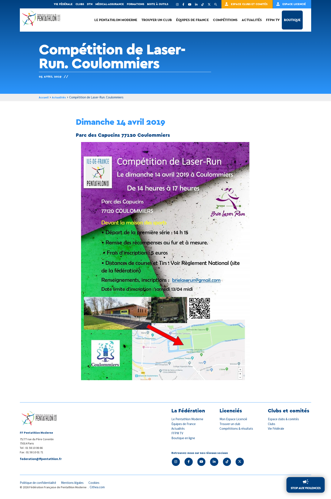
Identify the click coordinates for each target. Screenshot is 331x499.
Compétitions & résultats (238, 429)
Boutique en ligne (184, 438)
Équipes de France (192, 20)
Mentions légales (76, 483)
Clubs (80, 4)
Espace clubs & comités (284, 419)
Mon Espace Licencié (234, 419)
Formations (135, 4)
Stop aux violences (304, 488)
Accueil (44, 97)
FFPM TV (273, 20)
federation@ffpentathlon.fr (41, 459)
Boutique (292, 20)
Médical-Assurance (109, 4)
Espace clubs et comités (249, 4)
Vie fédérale (63, 4)
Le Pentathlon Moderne (115, 20)
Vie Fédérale (276, 429)
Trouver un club (156, 20)
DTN (89, 4)
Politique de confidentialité (40, 483)
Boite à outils (157, 4)
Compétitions (225, 20)
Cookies (100, 483)
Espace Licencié (294, 4)
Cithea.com (98, 488)
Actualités (252, 20)
